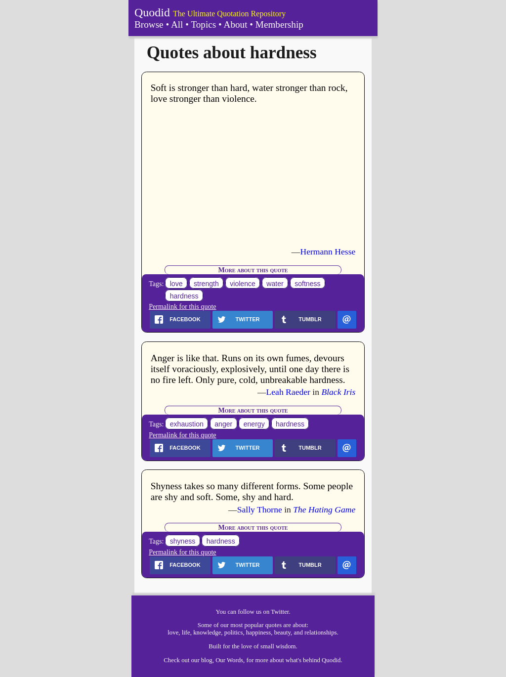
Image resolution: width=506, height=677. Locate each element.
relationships (320, 632)
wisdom (286, 646)
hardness (184, 296)
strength (206, 284)
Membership (279, 24)
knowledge (207, 632)
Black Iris (338, 392)
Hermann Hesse (327, 251)
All (177, 24)
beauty (282, 632)
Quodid (152, 12)
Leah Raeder (288, 392)
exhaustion (187, 424)
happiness (258, 632)
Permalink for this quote (182, 306)
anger (223, 424)
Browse (149, 24)
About (236, 24)
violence (242, 284)
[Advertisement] (253, 175)
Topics (203, 24)
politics (233, 632)
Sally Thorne (259, 509)
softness (307, 284)
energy (254, 424)
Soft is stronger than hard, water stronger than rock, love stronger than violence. (249, 93)
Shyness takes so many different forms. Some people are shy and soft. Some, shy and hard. (252, 491)
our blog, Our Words (217, 660)
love (176, 284)
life (186, 632)
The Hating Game (324, 509)
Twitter (280, 611)
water (274, 284)
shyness (183, 541)
